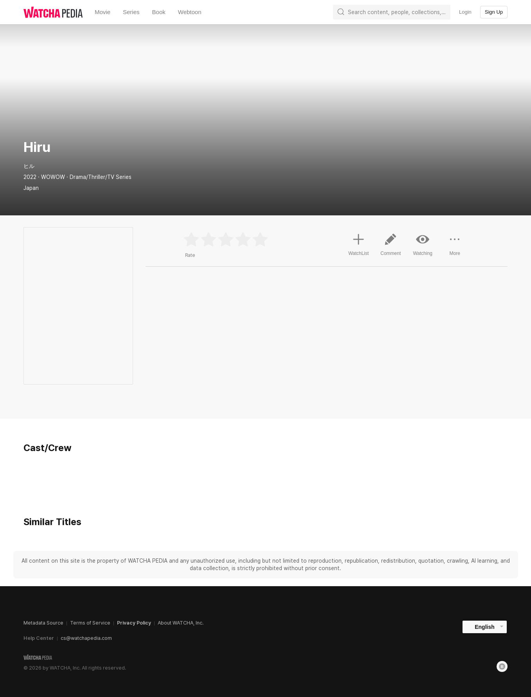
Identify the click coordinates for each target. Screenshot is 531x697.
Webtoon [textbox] (190, 12)
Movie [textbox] (102, 12)
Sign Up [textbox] (494, 12)
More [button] (454, 247)
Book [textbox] (159, 12)
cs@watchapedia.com (86, 638)
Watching (422, 244)
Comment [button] (390, 247)
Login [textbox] (465, 12)
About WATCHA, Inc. (180, 623)
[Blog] (502, 666)
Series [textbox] (131, 12)
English (485, 627)
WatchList (358, 243)
